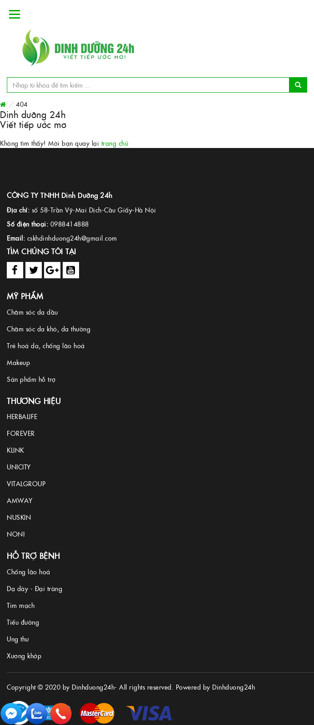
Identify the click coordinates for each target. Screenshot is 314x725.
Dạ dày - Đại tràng (34, 588)
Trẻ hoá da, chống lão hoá (46, 345)
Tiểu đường (23, 621)
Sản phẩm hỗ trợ (31, 379)
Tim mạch (21, 605)
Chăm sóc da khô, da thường (48, 328)
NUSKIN (19, 517)
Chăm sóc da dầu (32, 311)
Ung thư (18, 638)
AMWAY (20, 500)
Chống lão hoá (28, 571)
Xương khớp (24, 655)
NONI (16, 533)
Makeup (18, 362)
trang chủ (115, 143)
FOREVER (21, 433)
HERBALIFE (22, 416)
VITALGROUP (26, 483)
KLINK (15, 449)
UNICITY (19, 466)
